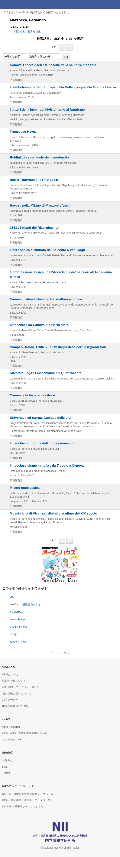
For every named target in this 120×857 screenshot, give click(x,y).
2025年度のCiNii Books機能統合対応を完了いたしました (35, 12)
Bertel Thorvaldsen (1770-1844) (34, 180)
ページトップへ (60, 653)
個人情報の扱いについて (16, 693)
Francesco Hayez (23, 132)
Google (13, 634)
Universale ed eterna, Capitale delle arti (40, 417)
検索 (106, 4)
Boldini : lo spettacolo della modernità (39, 157)
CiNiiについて (10, 674)
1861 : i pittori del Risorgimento (34, 227)
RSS (5, 766)
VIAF (12, 596)
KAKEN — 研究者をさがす (25, 604)
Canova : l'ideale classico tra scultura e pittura (46, 299)
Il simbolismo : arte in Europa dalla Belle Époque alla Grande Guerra (63, 87)
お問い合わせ (10, 699)
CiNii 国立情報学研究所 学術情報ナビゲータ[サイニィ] (16, 4)
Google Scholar (18, 626)
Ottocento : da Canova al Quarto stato (39, 325)
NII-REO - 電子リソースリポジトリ (23, 806)
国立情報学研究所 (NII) (15, 706)
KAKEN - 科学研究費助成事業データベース (27, 793)
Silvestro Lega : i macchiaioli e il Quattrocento (46, 373)
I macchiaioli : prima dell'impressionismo (42, 443)
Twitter (6, 772)
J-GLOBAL (15, 611)
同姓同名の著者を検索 (27, 31)
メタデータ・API (12, 739)
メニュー (115, 4)
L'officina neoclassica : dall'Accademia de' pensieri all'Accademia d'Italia (61, 274)
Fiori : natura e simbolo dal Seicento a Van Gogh (47, 250)
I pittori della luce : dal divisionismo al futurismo (47, 109)
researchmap (17, 619)
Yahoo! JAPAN (18, 641)
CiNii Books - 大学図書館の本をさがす (24, 733)
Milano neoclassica (25, 488)
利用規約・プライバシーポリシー (22, 687)
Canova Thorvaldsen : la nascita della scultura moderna (53, 65)
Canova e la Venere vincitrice (32, 395)
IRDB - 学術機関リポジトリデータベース (26, 800)
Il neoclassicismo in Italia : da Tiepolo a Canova (47, 465)
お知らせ (7, 760)
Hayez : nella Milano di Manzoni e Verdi (40, 205)
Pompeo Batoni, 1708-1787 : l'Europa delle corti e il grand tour (58, 347)
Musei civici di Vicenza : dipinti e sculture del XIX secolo (53, 513)
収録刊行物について (14, 680)
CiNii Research (11, 726)
